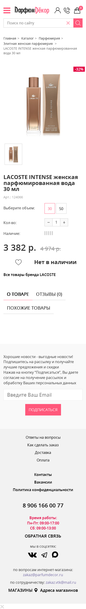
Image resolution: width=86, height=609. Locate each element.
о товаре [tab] (18, 294)
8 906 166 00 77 (43, 505)
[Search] (78, 23)
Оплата (43, 460)
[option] (43, 103)
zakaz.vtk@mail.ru (61, 582)
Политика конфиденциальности (43, 489)
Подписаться (43, 409)
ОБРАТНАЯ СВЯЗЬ (43, 536)
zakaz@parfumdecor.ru (43, 574)
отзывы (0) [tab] (49, 294)
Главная (9, 38)
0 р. (81, 8)
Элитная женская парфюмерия (28, 43)
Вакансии (43, 482)
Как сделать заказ (43, 444)
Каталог (27, 38)
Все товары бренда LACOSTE (29, 274)
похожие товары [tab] (28, 308)
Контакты (43, 474)
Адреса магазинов (56, 590)
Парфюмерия (49, 38)
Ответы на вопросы (43, 437)
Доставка (43, 452)
